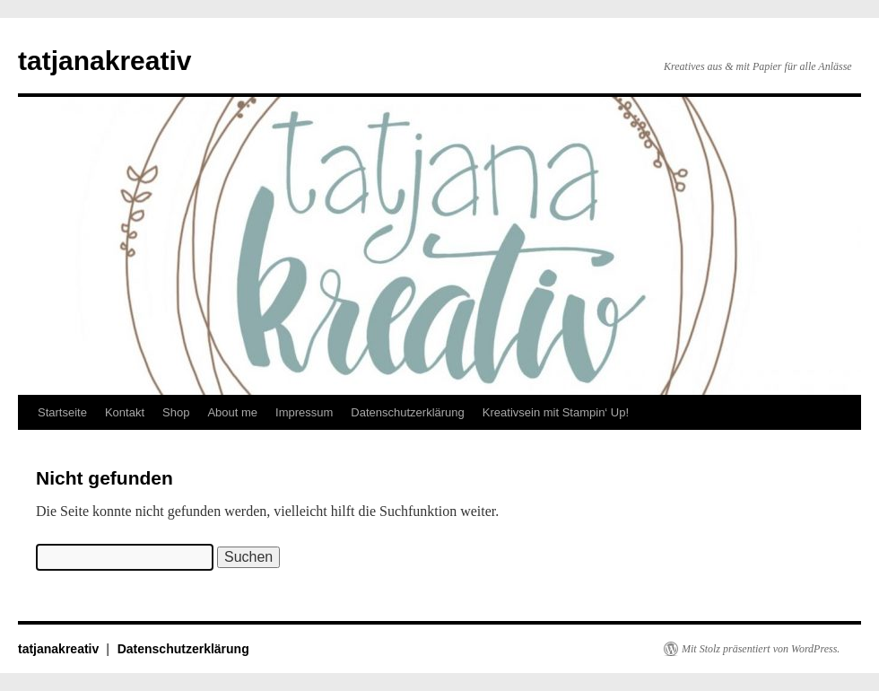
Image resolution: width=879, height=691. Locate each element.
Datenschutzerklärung (407, 412)
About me (232, 412)
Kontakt (124, 412)
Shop (175, 412)
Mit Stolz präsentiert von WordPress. (761, 649)
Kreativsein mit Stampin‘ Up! (556, 412)
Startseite (62, 412)
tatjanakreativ (104, 60)
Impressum (304, 412)
